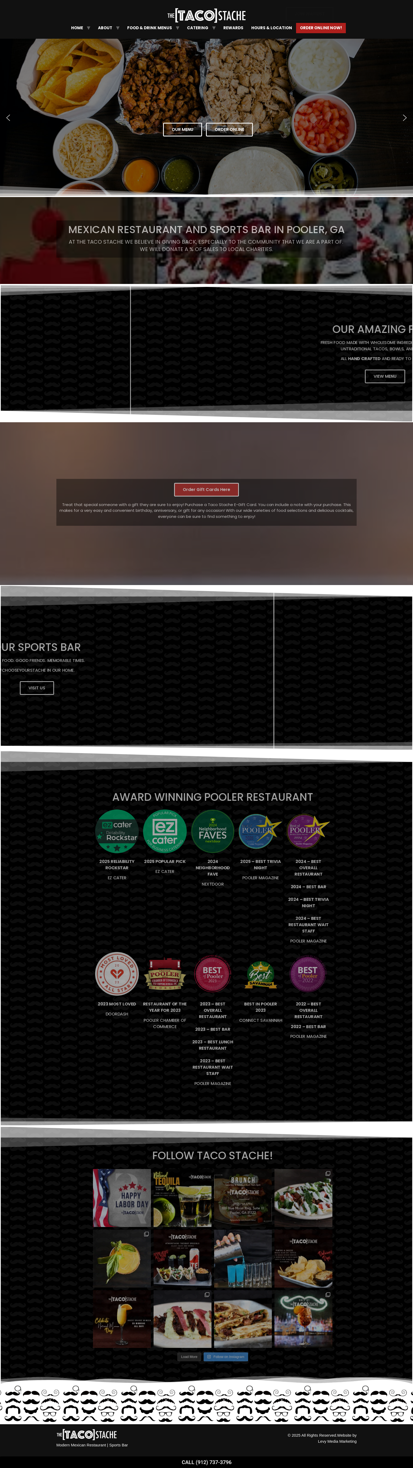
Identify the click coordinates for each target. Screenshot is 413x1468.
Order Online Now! (321, 28)
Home (77, 28)
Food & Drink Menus (149, 28)
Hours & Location (271, 28)
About (105, 28)
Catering (197, 28)
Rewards (233, 28)
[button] (8, 118)
